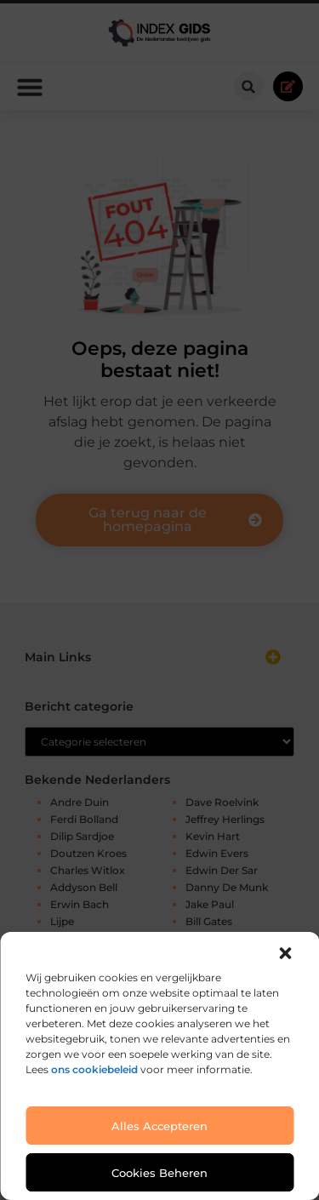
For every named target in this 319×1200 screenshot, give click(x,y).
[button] (284, 953)
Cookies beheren (159, 1173)
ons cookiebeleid (94, 1069)
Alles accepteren (159, 1126)
